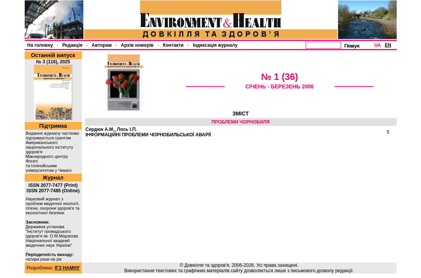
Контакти (173, 45)
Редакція (72, 45)
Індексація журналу (215, 45)
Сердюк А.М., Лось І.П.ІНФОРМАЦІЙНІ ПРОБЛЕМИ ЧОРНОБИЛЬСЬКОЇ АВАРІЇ (148, 132)
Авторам (102, 45)
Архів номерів (137, 45)
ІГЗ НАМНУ (67, 268)
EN (388, 45)
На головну (40, 45)
